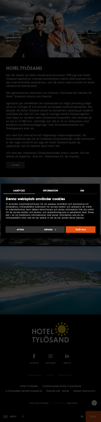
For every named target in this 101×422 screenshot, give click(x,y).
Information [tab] (50, 190)
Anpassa (50, 229)
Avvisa (20, 229)
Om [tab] (82, 190)
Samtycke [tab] (19, 190)
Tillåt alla (81, 229)
